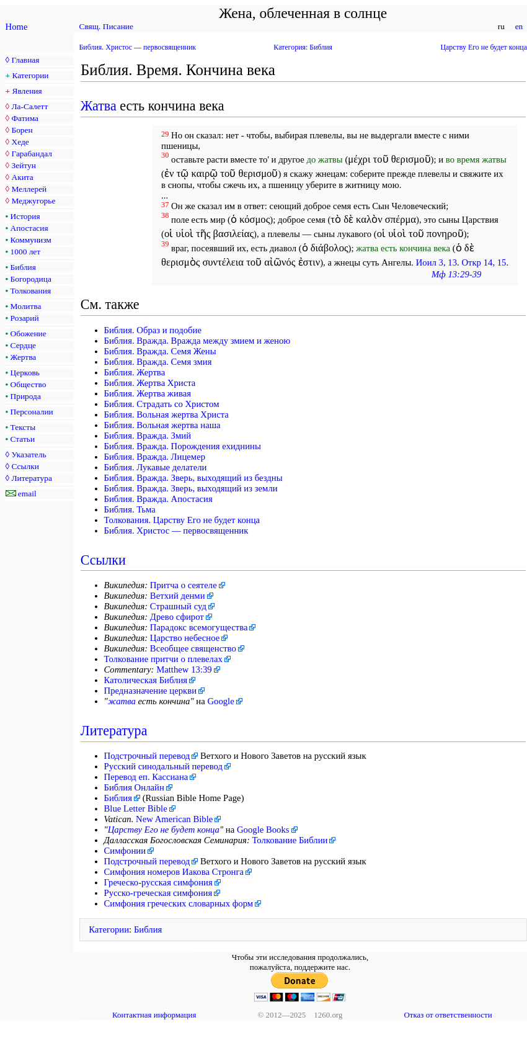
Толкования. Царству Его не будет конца (182, 520)
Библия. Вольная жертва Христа (166, 414)
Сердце (23, 345)
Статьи (23, 439)
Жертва (24, 357)
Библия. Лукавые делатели (155, 467)
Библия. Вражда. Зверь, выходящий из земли (191, 488)
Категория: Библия (302, 47)
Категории (30, 75)
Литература (31, 478)
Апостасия (29, 228)
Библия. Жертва (135, 372)
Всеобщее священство (193, 648)
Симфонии (125, 851)
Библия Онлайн (134, 787)
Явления (27, 91)
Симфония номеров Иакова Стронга (174, 872)
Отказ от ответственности (448, 1014)
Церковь (25, 372)
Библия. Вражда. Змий (148, 436)
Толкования (31, 290)
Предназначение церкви (150, 691)
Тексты (23, 427)
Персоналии (32, 411)
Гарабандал (31, 153)
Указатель (28, 454)
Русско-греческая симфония (158, 893)
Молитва (26, 306)
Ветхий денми (177, 596)
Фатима (24, 118)
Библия (23, 267)
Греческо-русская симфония (158, 882)
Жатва (99, 106)
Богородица (31, 279)
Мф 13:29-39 (456, 274)
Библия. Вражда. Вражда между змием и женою (197, 341)
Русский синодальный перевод (163, 766)
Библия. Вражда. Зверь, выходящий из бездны (193, 478)
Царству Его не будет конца (483, 47)
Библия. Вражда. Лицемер (155, 457)
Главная (25, 60)
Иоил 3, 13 (436, 262)
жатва (122, 701)
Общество (28, 384)
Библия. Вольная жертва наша (162, 425)
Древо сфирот (177, 617)
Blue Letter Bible (135, 808)
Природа (26, 396)
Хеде (20, 141)
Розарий (25, 318)
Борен (21, 130)
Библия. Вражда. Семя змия (158, 362)
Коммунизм (31, 239)
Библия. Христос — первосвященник (138, 47)
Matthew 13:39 (184, 669)
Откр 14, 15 (483, 262)
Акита (22, 177)
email (27, 493)
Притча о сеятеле (183, 585)
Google (220, 701)
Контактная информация (154, 1014)
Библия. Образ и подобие (153, 330)
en (519, 26)
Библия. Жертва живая (147, 393)
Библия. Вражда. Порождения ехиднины (182, 446)
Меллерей (28, 189)
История (25, 216)
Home (17, 27)
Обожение (28, 333)
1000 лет (26, 251)
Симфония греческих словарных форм (179, 903)
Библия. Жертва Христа (150, 383)
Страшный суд (178, 606)
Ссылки (24, 466)
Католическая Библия (146, 680)
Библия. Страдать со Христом (161, 404)
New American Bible (174, 819)
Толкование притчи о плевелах (163, 659)
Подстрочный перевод (147, 756)
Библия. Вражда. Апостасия (158, 499)
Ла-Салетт (29, 106)
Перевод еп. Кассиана (146, 777)
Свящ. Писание (106, 26)
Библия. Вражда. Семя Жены (160, 351)
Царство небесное (184, 638)
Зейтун (23, 165)
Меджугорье (33, 200)
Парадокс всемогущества (199, 627)
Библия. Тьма (130, 509)
